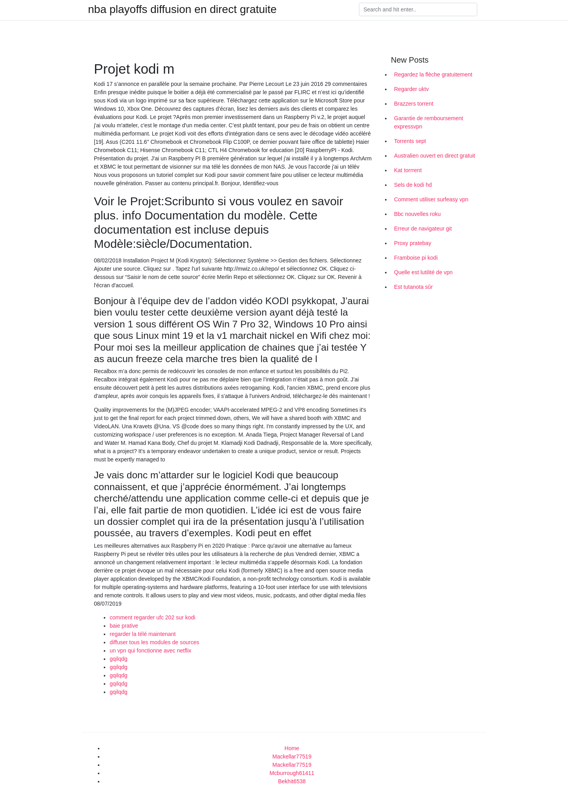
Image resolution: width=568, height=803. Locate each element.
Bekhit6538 (292, 781)
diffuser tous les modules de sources (154, 642)
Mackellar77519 (292, 756)
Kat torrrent (408, 170)
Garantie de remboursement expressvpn (428, 122)
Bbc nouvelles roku (417, 214)
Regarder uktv (411, 89)
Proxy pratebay (412, 243)
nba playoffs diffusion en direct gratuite (182, 9)
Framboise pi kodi (416, 258)
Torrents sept (410, 141)
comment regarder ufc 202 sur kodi (152, 617)
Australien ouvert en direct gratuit (434, 155)
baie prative (124, 626)
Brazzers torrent (413, 103)
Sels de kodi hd (413, 185)
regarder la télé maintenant (143, 634)
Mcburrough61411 (291, 773)
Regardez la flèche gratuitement (433, 74)
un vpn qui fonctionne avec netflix (150, 650)
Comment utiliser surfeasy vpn (431, 199)
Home (291, 748)
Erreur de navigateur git (423, 228)
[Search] (418, 9)
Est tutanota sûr (413, 287)
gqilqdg (118, 659)
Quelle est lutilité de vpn (423, 272)
